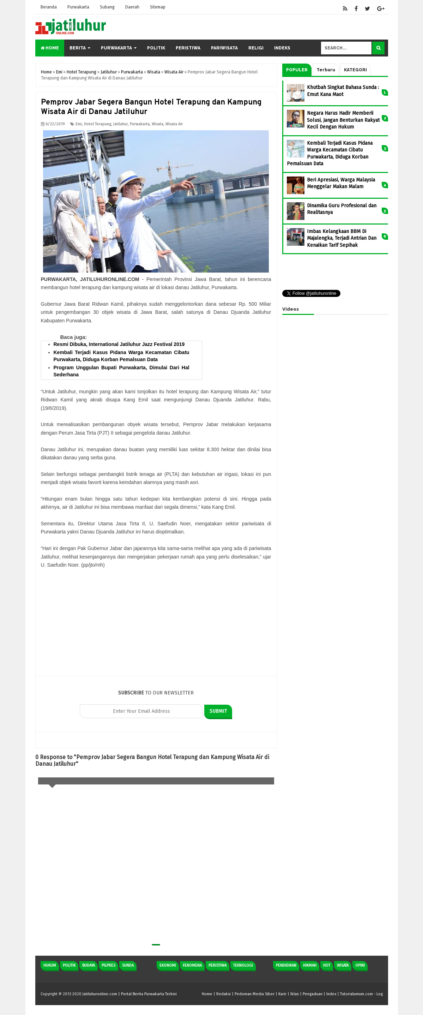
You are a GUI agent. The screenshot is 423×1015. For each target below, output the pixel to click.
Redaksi (223, 994)
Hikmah (309, 965)
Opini (360, 965)
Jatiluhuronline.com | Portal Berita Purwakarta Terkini (130, 994)
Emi (78, 124)
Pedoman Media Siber (254, 994)
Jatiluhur (120, 124)
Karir (282, 994)
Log (379, 994)
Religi (256, 48)
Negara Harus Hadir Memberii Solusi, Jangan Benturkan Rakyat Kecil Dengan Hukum (343, 120)
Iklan (294, 994)
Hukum (49, 965)
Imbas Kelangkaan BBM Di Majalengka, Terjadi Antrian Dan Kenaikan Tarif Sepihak (341, 238)
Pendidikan (286, 965)
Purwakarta (78, 7)
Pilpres (108, 965)
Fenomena (192, 965)
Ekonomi (167, 965)
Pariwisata (224, 48)
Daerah (132, 7)
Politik (156, 48)
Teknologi (243, 965)
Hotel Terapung (97, 124)
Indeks (282, 48)
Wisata (157, 124)
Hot (326, 965)
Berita (78, 48)
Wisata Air (174, 124)
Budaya (88, 965)
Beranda (49, 7)
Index (331, 994)
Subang (107, 7)
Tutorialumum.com (356, 994)
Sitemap (157, 7)
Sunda (128, 965)
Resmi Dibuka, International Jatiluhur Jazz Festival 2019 (119, 344)
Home (50, 48)
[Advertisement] (156, 626)
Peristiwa (188, 48)
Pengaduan (312, 994)
